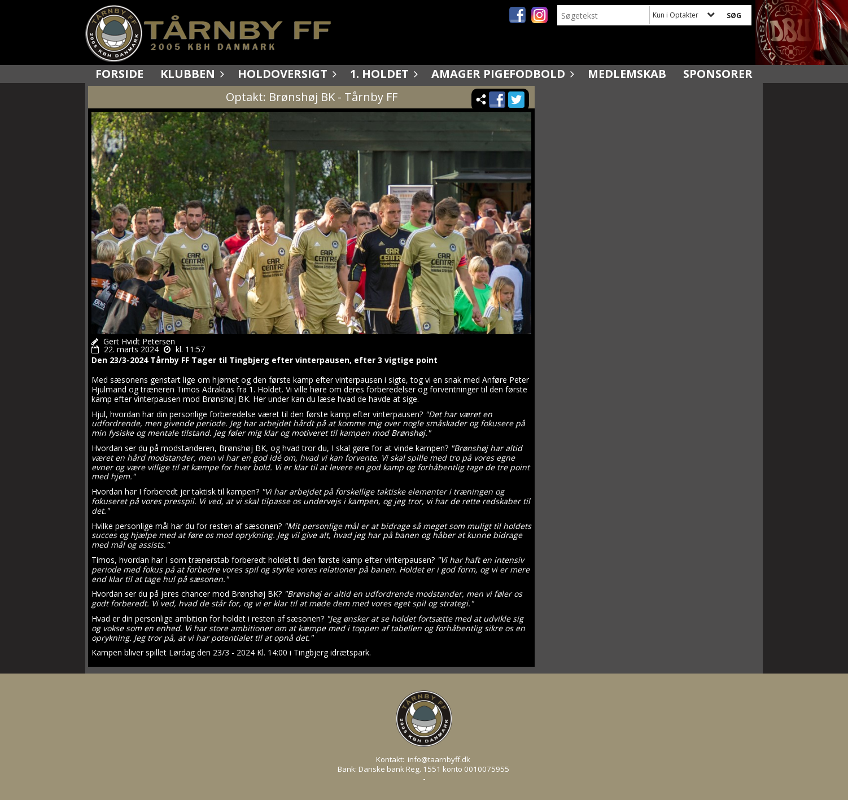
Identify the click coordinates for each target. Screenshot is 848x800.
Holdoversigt (285, 73)
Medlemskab (627, 73)
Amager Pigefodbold (501, 73)
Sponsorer (718, 73)
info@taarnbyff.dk (439, 759)
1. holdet (382, 73)
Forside (119, 73)
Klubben (190, 73)
